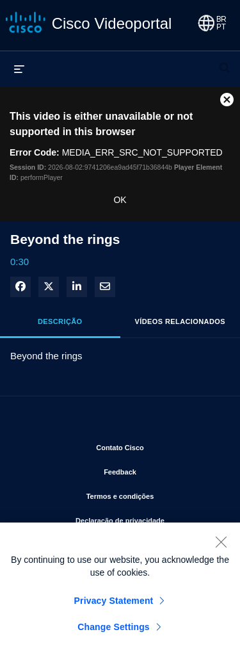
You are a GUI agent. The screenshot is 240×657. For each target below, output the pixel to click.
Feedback (162, 469)
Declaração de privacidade (148, 518)
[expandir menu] (19, 68)
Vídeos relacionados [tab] (180, 321)
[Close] (220, 547)
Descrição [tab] (60, 321)
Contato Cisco (158, 445)
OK (119, 200)
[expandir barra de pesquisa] (225, 62)
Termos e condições (153, 493)
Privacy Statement (114, 606)
